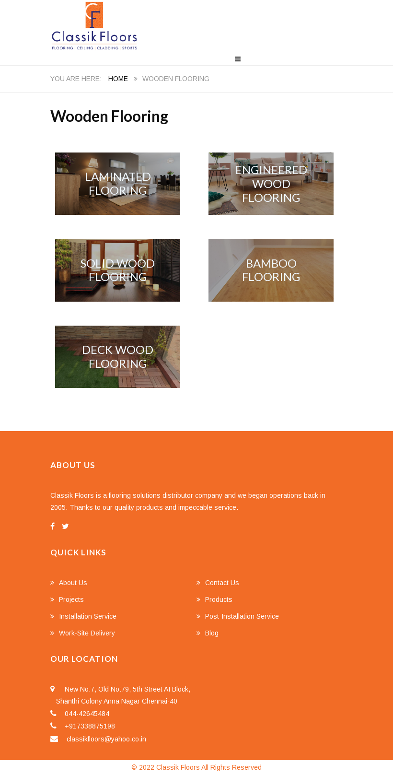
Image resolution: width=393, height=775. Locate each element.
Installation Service (87, 616)
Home (118, 78)
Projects (71, 599)
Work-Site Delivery (87, 633)
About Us (73, 583)
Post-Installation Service (242, 616)
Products (218, 599)
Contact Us (222, 583)
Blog (212, 633)
